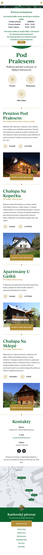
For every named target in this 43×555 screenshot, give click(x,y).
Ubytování (21, 529)
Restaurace (21, 536)
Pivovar (21, 543)
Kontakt (21, 546)
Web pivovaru (21, 523)
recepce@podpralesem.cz (21, 437)
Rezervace (21, 532)
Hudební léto (21, 539)
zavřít (22, 42)
